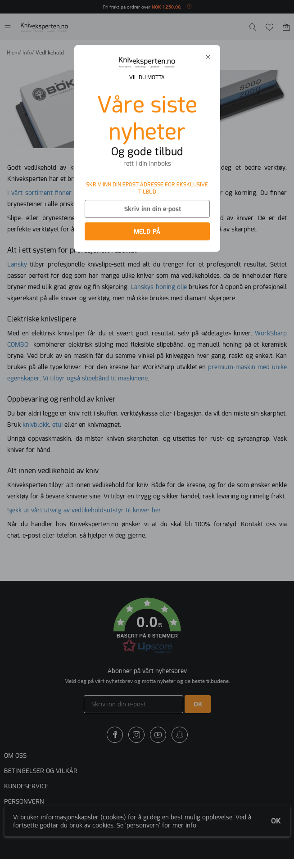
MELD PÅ (147, 231)
